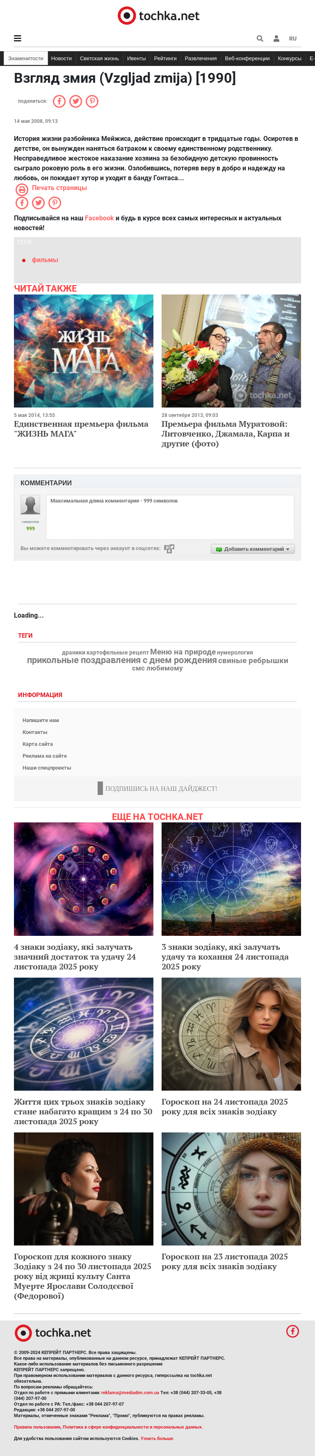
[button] (276, 38)
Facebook (99, 218)
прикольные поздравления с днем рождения (122, 660)
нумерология (235, 653)
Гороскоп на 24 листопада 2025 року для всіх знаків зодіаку (225, 1106)
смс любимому (157, 668)
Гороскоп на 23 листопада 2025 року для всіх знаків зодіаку (225, 1261)
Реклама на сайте (45, 756)
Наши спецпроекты (47, 768)
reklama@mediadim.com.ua (130, 1392)
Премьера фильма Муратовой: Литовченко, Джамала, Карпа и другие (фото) (226, 433)
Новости (61, 58)
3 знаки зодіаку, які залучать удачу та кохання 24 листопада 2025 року (225, 956)
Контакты (35, 732)
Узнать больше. (157, 1438)
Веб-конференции (247, 58)
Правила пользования (37, 1427)
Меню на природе (183, 652)
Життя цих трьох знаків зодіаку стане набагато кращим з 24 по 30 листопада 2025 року (83, 1111)
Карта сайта (38, 744)
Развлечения (201, 58)
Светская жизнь (99, 58)
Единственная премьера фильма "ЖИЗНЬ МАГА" (81, 428)
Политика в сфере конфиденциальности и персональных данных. (133, 1427)
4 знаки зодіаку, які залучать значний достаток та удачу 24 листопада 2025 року (75, 956)
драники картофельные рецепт (105, 653)
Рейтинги (165, 58)
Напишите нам (41, 720)
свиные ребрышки (253, 660)
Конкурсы (289, 58)
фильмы (45, 260)
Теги (26, 636)
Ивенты (136, 58)
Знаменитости (25, 58)
